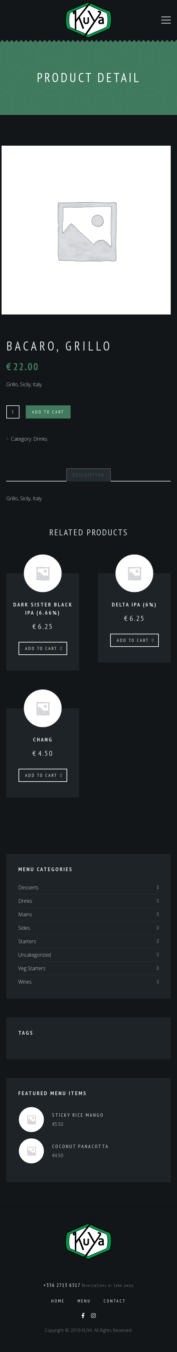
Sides (24, 927)
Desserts (28, 887)
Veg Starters (32, 968)
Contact (115, 1301)
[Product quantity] (12, 412)
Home (58, 1301)
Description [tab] (88, 475)
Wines (25, 981)
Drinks (40, 438)
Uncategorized (34, 954)
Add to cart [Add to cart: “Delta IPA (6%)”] (133, 640)
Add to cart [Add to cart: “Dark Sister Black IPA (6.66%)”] (41, 648)
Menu (84, 1301)
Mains (25, 914)
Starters (27, 941)
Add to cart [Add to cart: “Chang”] (41, 775)
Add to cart (48, 412)
